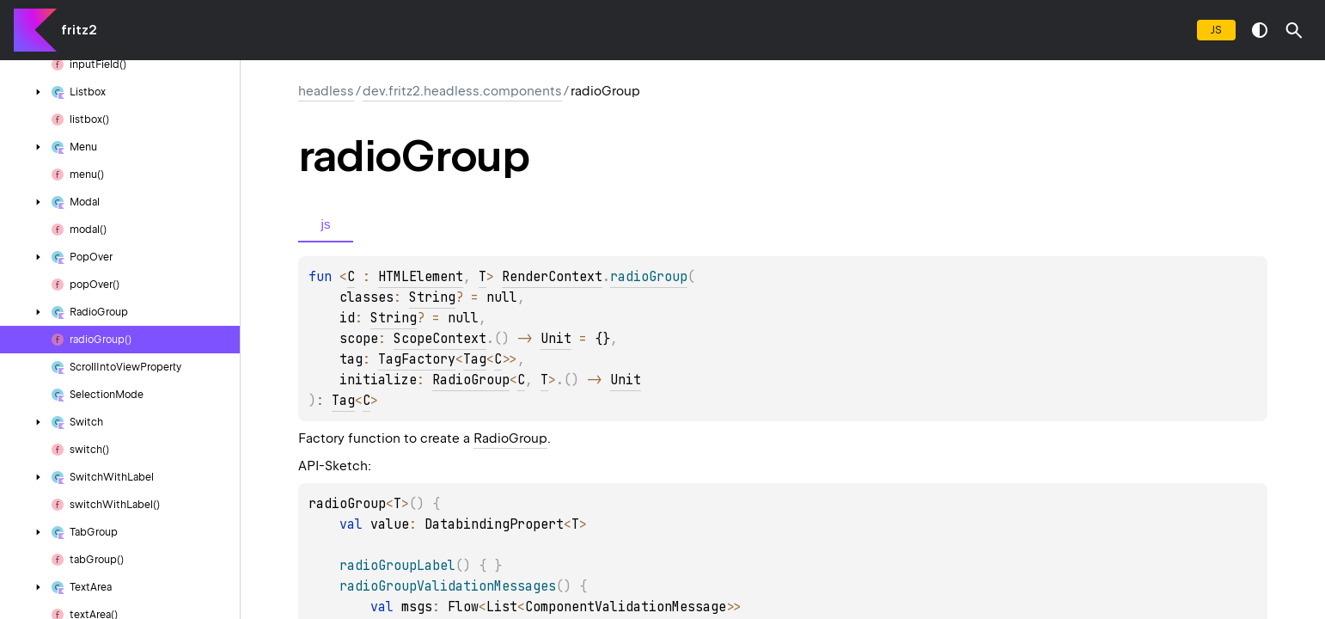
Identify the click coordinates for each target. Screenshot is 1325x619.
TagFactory (416, 359)
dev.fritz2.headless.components (462, 91)
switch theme (1260, 30)
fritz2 (78, 30)
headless (326, 91)
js (1216, 29)
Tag (474, 359)
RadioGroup (471, 380)
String (432, 297)
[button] (1294, 30)
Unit (555, 338)
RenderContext (552, 276)
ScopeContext (440, 338)
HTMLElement (420, 276)
